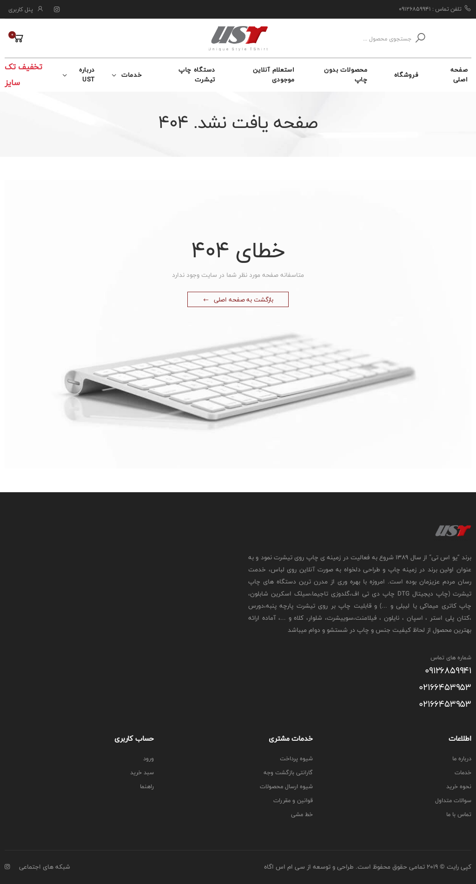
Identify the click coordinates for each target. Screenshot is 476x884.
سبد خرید (142, 772)
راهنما (147, 786)
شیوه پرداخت (296, 758)
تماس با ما (458, 814)
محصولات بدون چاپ (346, 74)
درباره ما (461, 758)
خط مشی (302, 814)
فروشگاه (406, 74)
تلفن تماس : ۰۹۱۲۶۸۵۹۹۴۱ (435, 8)
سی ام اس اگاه (284, 866)
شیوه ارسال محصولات (286, 786)
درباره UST (87, 74)
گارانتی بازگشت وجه (288, 772)
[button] (15, 39)
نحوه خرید (458, 786)
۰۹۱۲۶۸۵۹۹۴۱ (448, 671)
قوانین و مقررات (293, 800)
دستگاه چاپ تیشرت (196, 74)
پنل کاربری (20, 9)
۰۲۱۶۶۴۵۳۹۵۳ (445, 688)
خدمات (131, 74)
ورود (148, 758)
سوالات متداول (453, 800)
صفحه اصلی (459, 74)
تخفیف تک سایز (23, 74)
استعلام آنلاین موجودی (273, 74)
